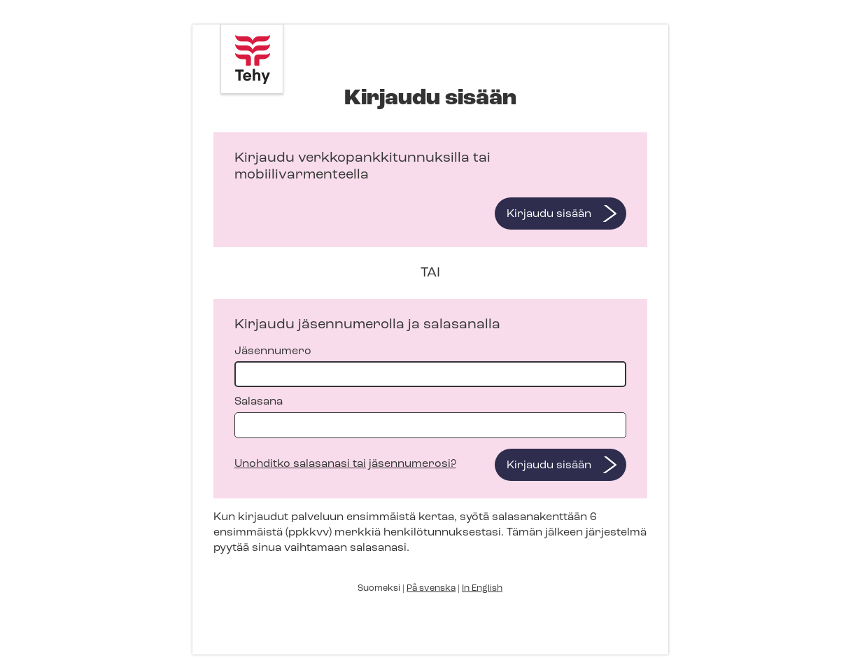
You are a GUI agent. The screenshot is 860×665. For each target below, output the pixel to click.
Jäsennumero (430, 366)
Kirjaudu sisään (549, 214)
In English (482, 588)
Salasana (430, 417)
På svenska (431, 588)
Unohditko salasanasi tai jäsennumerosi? (345, 464)
